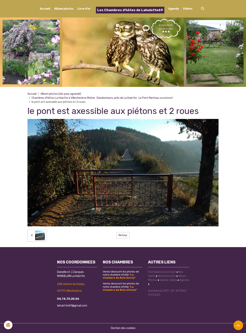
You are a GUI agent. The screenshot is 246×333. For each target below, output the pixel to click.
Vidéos (187, 8)
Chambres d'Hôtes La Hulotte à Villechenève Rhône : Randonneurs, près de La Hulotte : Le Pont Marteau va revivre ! (102, 98)
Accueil (45, 8)
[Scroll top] (238, 325)
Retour (123, 235)
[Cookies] (8, 325)
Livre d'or (84, 8)
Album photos (63, 8)
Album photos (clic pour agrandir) (61, 93)
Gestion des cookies (123, 328)
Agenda (173, 8)
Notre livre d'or (167, 276)
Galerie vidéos (168, 280)
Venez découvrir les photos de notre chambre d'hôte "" (121, 274)
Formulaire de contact (162, 272)
